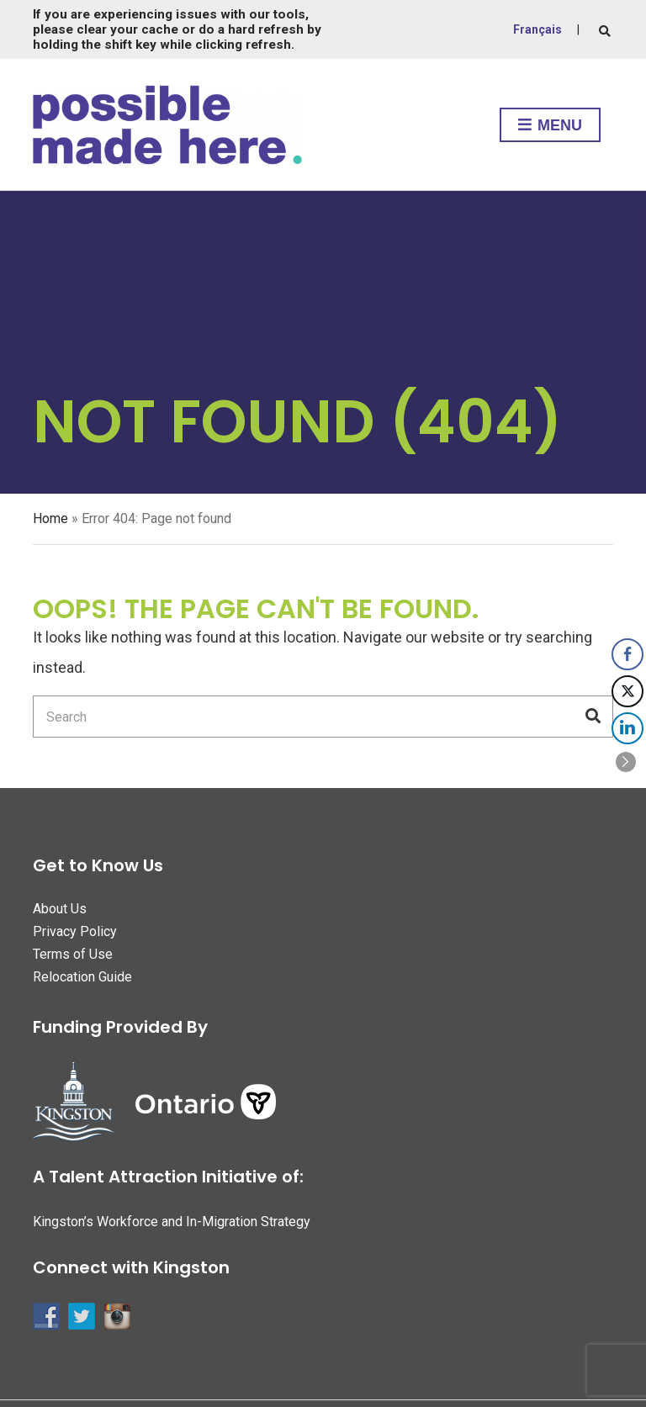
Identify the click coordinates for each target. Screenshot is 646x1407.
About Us (60, 909)
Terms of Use (73, 954)
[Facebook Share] (627, 654)
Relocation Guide (82, 977)
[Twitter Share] (627, 691)
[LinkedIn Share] (627, 728)
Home (50, 518)
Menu (550, 126)
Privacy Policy (75, 931)
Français (537, 29)
